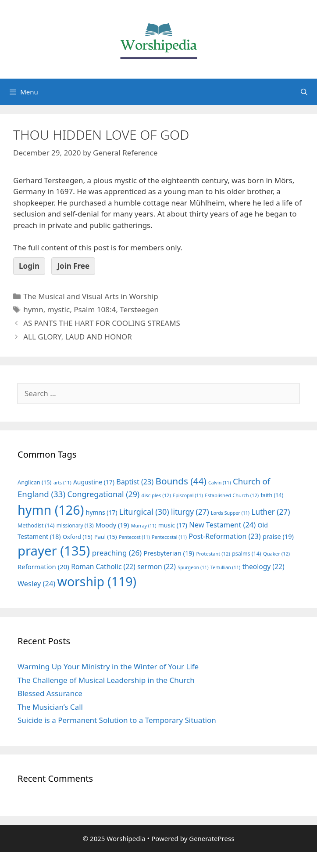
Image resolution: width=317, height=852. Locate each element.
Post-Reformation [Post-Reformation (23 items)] (224, 536)
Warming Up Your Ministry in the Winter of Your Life (108, 666)
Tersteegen (139, 309)
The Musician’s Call (50, 707)
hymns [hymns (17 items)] (102, 512)
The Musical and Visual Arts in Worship (90, 296)
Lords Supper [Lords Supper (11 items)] (230, 513)
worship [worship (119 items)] (97, 581)
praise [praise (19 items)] (278, 536)
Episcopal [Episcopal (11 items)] (188, 495)
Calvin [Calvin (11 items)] (219, 483)
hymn (33, 309)
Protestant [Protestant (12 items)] (213, 553)
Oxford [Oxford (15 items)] (77, 537)
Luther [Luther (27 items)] (270, 512)
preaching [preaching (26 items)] (117, 553)
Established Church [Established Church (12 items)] (232, 495)
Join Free (73, 266)
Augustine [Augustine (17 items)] (93, 482)
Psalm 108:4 (95, 309)
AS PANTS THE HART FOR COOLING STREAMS (101, 323)
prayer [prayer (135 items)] (54, 551)
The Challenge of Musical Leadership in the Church (106, 680)
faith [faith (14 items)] (272, 495)
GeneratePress (211, 838)
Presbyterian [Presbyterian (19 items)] (169, 553)
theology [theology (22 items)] (263, 566)
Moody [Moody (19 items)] (112, 524)
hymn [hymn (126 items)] (51, 509)
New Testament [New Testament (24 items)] (222, 525)
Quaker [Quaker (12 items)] (276, 553)
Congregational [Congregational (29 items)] (103, 494)
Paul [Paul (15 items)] (105, 537)
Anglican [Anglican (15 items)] (34, 482)
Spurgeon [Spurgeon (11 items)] (193, 567)
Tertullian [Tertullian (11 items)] (225, 567)
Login (29, 266)
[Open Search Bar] (304, 92)
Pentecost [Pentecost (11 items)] (134, 537)
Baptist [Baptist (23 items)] (134, 482)
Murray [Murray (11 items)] (144, 526)
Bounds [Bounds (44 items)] (180, 481)
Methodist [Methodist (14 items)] (36, 525)
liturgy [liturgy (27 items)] (190, 512)
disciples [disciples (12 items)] (156, 495)
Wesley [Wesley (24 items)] (36, 583)
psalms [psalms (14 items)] (246, 553)
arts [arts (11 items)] (62, 483)
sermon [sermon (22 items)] (156, 566)
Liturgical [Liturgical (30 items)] (144, 511)
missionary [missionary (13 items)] (75, 525)
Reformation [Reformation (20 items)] (43, 566)
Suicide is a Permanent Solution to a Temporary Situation (117, 720)
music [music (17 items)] (172, 525)
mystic (58, 309)
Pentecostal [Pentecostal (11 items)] (169, 537)
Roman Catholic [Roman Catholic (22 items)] (103, 566)
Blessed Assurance (50, 693)
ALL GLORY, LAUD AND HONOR (77, 337)
